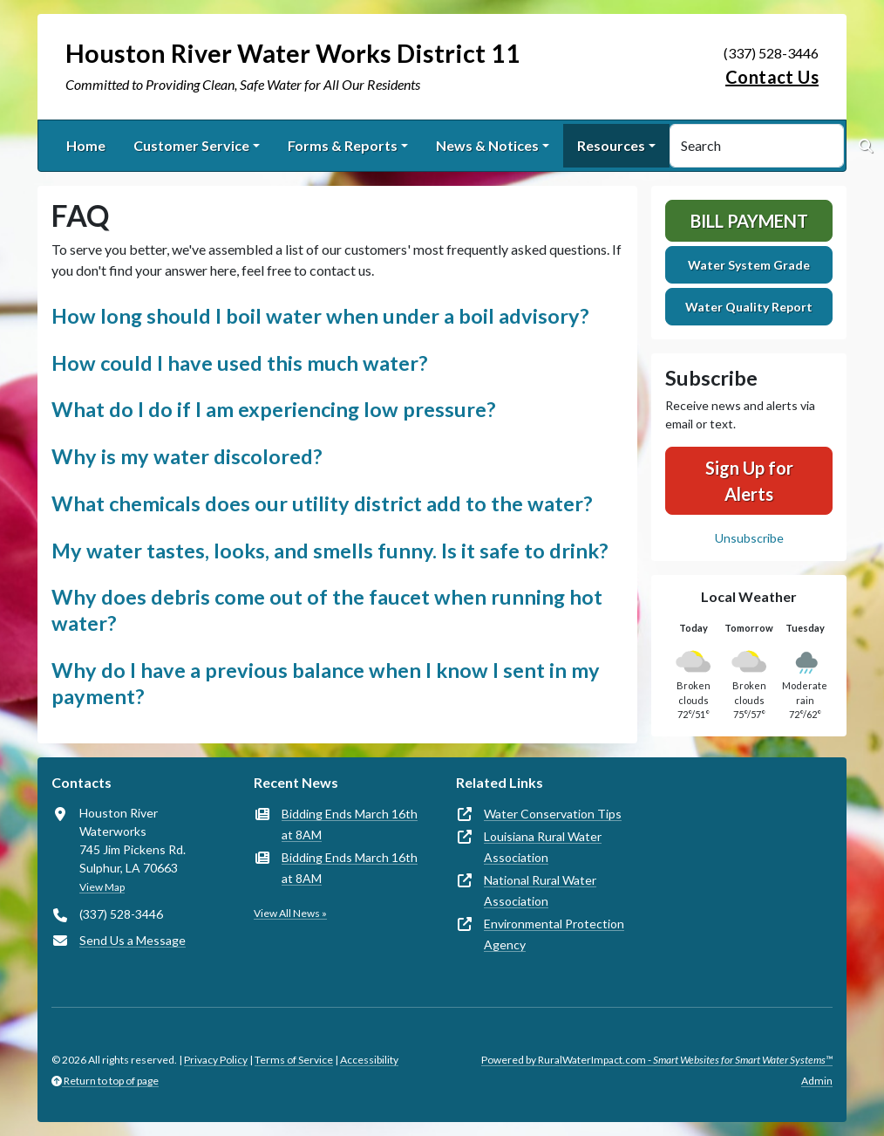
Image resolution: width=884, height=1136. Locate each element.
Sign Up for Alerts (749, 480)
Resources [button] (611, 145)
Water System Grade (749, 264)
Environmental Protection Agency (554, 934)
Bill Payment (749, 220)
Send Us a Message (132, 940)
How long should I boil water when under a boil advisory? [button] (319, 316)
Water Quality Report (749, 306)
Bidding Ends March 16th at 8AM (350, 824)
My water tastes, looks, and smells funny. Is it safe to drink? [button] (329, 550)
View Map (102, 886)
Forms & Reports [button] (343, 145)
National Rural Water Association (540, 890)
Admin (817, 1080)
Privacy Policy (216, 1059)
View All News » (290, 913)
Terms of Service (294, 1059)
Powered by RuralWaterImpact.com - (657, 1059)
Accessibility (369, 1059)
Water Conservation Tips (553, 813)
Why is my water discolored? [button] (186, 456)
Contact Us (772, 76)
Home (85, 145)
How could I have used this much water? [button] (239, 363)
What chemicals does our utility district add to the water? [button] (321, 503)
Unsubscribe (749, 537)
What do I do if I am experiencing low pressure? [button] (273, 409)
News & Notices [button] (487, 145)
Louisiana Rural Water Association (543, 847)
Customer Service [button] (191, 145)
